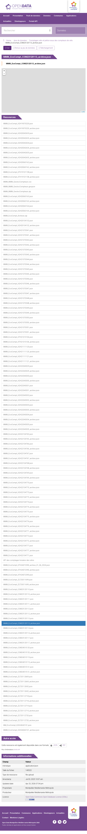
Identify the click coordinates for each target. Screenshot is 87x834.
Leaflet (83, 115)
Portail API (33, 24)
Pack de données (33, 19)
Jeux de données (20, 44)
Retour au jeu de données (24, 51)
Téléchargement (46, 51)
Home (8, 44)
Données (46, 19)
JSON (55, 748)
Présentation (18, 19)
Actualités (7, 24)
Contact (5, 821)
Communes (58, 19)
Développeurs (20, 24)
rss (59, 825)
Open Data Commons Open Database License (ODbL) (47, 800)
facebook (54, 825)
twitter (65, 825)
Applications (71, 19)
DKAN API (17, 753)
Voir (8, 51)
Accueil (6, 19)
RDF (64, 748)
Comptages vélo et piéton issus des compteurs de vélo (51, 44)
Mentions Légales (17, 821)
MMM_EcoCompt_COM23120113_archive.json (25, 67)
